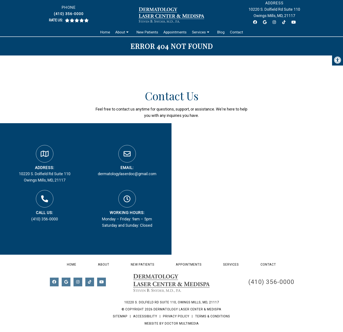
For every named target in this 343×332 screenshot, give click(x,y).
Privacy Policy (176, 316)
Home (105, 32)
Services (199, 32)
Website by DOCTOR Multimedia (171, 323)
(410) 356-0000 (69, 14)
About (120, 32)
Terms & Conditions (212, 316)
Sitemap (120, 316)
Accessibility (145, 316)
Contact (236, 32)
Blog (221, 32)
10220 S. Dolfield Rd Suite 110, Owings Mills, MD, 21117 (171, 302)
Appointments (175, 32)
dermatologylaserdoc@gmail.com (127, 173)
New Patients (147, 32)
